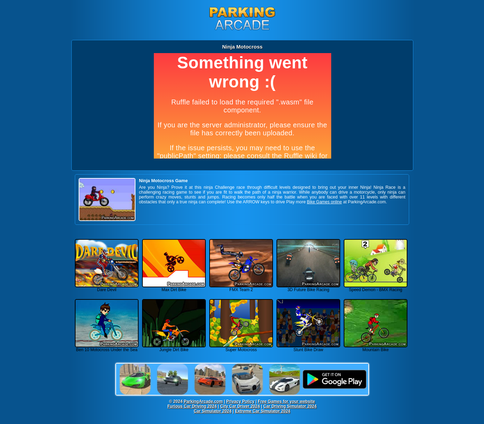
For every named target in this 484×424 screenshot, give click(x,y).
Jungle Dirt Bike (174, 348)
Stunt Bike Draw (308, 348)
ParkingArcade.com (203, 401)
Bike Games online (324, 202)
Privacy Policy (240, 401)
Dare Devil (107, 287)
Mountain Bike (375, 348)
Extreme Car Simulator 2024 (262, 411)
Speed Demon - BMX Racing (375, 287)
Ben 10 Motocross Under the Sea (107, 348)
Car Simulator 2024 (212, 411)
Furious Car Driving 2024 (192, 406)
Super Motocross (241, 348)
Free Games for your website (286, 401)
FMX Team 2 (241, 287)
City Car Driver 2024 (240, 406)
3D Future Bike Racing (308, 287)
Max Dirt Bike (174, 287)
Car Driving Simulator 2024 (289, 406)
